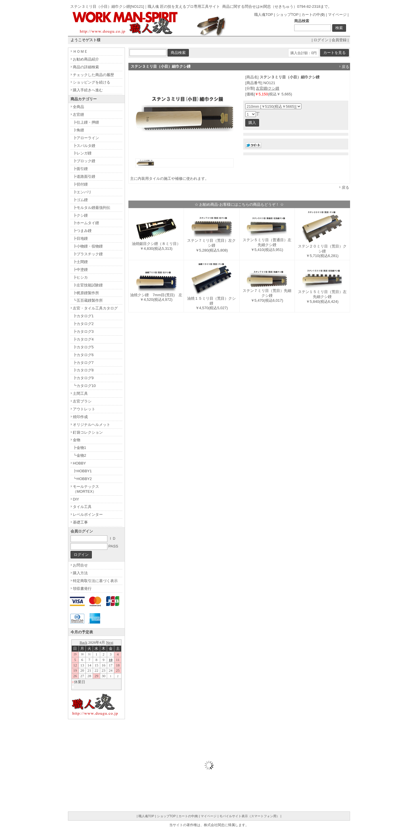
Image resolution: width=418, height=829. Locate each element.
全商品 (78, 107)
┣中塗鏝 (80, 269)
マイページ (337, 14)
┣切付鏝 (80, 184)
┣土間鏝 (80, 262)
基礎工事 (80, 522)
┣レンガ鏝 (82, 153)
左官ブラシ (82, 401)
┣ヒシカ (80, 277)
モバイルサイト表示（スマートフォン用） (249, 816)
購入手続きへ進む (88, 90)
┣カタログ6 (83, 355)
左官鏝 (78, 114)
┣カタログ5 (83, 347)
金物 (76, 440)
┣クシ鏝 (80, 215)
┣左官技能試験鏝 (88, 285)
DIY (76, 499)
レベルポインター (88, 514)
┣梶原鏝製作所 (86, 293)
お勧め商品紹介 (86, 59)
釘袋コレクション (88, 432)
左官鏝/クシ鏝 (268, 88)
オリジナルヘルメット (91, 424)
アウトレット (84, 409)
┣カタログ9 (83, 378)
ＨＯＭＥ (80, 51)
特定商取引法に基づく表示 (95, 581)
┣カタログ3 (83, 331)
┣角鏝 (78, 130)
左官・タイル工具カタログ (95, 308)
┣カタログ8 (83, 370)
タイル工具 (82, 507)
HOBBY (79, 463)
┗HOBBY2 (82, 479)
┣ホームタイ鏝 (86, 223)
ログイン (321, 40)
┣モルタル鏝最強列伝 (91, 207)
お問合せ (80, 565)
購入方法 (80, 573)
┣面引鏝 (80, 169)
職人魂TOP (263, 14)
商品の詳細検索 (86, 67)
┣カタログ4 (83, 339)
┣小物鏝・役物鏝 (88, 246)
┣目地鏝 (80, 238)
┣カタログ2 (83, 324)
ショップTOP (287, 14)
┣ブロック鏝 (84, 161)
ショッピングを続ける (91, 82)
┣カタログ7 (83, 362)
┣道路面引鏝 (84, 176)
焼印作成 (80, 417)
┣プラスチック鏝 (88, 254)
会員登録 (339, 40)
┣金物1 (79, 447)
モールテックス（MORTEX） (86, 489)
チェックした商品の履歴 (93, 75)
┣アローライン (86, 138)
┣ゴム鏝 (80, 200)
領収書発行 (82, 588)
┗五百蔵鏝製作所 (88, 300)
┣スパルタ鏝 (84, 145)
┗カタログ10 (84, 386)
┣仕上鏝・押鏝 (86, 122)
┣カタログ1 (83, 316)
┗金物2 (79, 455)
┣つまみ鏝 (82, 231)
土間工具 (80, 393)
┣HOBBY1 (82, 471)
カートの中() (313, 14)
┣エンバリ (82, 192)
